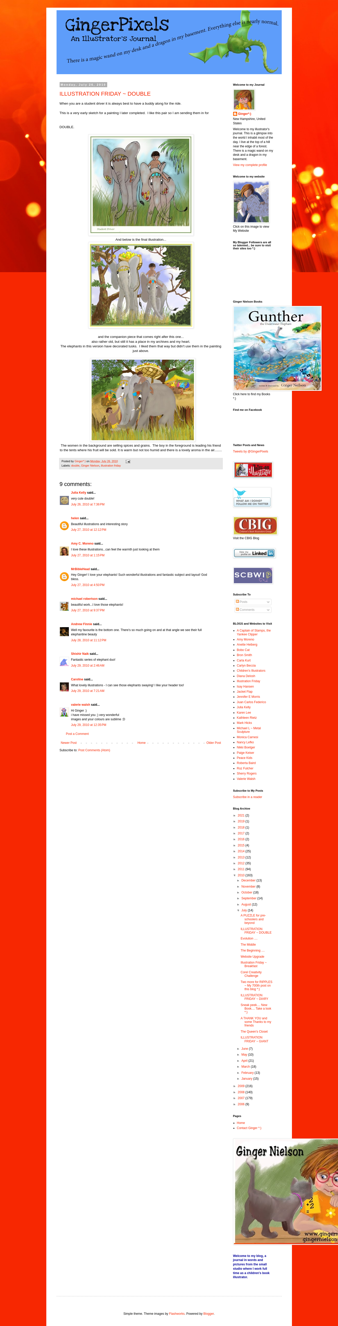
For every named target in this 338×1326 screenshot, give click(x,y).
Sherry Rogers (247, 773)
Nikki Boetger (246, 747)
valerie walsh (80, 704)
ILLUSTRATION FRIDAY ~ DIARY (254, 997)
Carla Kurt (244, 660)
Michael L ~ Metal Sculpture (249, 730)
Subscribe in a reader (247, 797)
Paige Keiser (245, 753)
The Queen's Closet (254, 1031)
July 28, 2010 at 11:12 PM (88, 640)
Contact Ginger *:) (249, 1128)
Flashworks (177, 1314)
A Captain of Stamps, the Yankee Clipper (254, 632)
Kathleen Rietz (247, 718)
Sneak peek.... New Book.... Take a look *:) (256, 1008)
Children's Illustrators (251, 670)
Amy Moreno (245, 639)
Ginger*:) (244, 114)
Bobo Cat (243, 650)
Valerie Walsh (246, 779)
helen (75, 518)
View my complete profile (250, 165)
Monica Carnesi (247, 737)
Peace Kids (245, 758)
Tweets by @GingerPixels (250, 451)
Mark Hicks (244, 723)
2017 (241, 833)
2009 (241, 1086)
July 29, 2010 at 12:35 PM (88, 725)
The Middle (248, 944)
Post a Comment (77, 734)
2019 (241, 821)
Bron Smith (244, 655)
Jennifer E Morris (248, 697)
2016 (241, 839)
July (244, 910)
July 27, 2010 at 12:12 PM (88, 530)
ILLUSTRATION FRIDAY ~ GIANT (254, 1039)
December (248, 880)
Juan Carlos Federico (251, 702)
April (244, 1061)
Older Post (213, 743)
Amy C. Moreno (82, 543)
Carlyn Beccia (246, 665)
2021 (241, 815)
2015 (241, 845)
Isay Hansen (245, 686)
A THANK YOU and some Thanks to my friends (256, 1021)
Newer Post (69, 743)
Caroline (77, 679)
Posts (241, 602)
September (249, 898)
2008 (241, 1092)
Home (141, 743)
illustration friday (111, 465)
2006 (241, 1104)
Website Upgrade (252, 956)
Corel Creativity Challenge (251, 974)
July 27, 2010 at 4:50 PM (88, 585)
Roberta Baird (246, 763)
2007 (241, 1098)
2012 (241, 863)
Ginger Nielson (90, 465)
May (244, 1054)
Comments (245, 610)
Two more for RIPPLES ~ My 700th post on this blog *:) (256, 985)
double (75, 465)
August (246, 904)
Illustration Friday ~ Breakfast (254, 964)
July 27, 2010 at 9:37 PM (88, 610)
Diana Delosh (246, 676)
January (247, 1078)
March (246, 1066)
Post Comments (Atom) (94, 750)
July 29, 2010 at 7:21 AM (87, 691)
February (247, 1073)
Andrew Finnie (81, 624)
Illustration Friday (248, 681)
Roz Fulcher (245, 768)
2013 (241, 857)
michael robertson (84, 599)
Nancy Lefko (245, 742)
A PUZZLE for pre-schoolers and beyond (253, 919)
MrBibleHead (80, 569)
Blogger (208, 1314)
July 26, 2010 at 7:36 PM (88, 504)
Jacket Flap (245, 691)
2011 (241, 869)
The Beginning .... (253, 950)
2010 (241, 875)
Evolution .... (249, 938)
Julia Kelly (78, 492)
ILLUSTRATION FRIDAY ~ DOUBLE (105, 94)
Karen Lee (244, 712)
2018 (241, 827)
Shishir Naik (80, 654)
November (248, 886)
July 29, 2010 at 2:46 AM (87, 665)
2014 (241, 851)
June (245, 1049)
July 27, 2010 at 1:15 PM (88, 555)
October (247, 892)
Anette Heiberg (247, 644)
